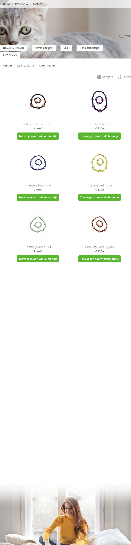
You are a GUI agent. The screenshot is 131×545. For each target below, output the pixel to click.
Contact (37, 4)
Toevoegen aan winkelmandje (38, 136)
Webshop (21, 4)
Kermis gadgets (43, 48)
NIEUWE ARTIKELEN (13, 48)
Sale (66, 48)
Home (6, 4)
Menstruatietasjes (89, 48)
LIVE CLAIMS (10, 55)
